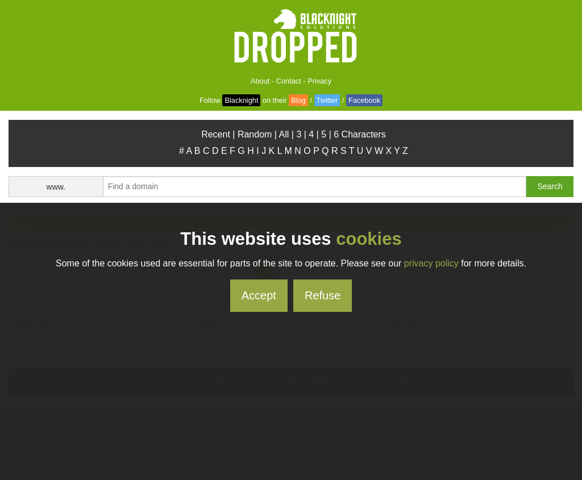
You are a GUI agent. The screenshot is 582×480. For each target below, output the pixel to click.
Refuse (322, 295)
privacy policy (431, 263)
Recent (215, 134)
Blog (298, 100)
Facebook (364, 100)
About (260, 81)
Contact (288, 81)
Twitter (327, 100)
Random (255, 134)
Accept (259, 295)
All (284, 134)
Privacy (319, 81)
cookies (368, 239)
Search (549, 186)
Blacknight (241, 100)
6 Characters (360, 134)
